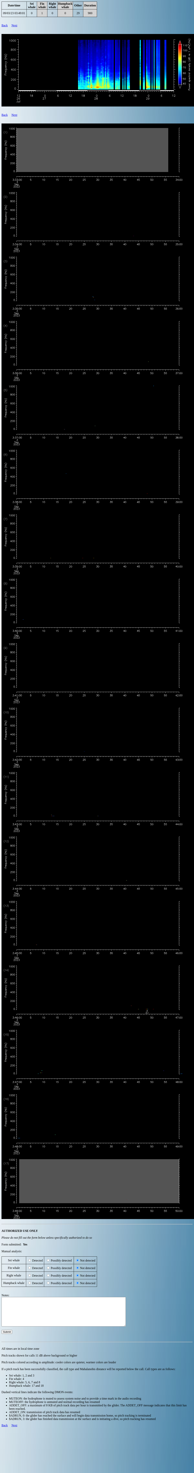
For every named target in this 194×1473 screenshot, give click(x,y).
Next (14, 25)
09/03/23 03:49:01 (14, 13)
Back (5, 25)
